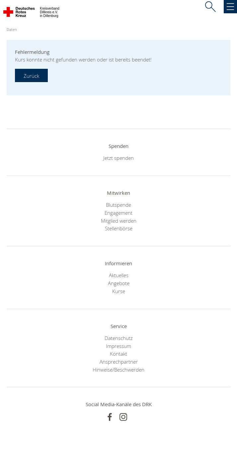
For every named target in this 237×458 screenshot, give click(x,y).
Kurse (118, 291)
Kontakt (118, 353)
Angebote (118, 283)
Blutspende (118, 204)
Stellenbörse (118, 228)
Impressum (118, 346)
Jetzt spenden (118, 158)
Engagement (118, 212)
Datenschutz (119, 338)
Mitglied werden (118, 220)
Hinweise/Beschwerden (118, 369)
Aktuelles (118, 275)
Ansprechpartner (119, 361)
